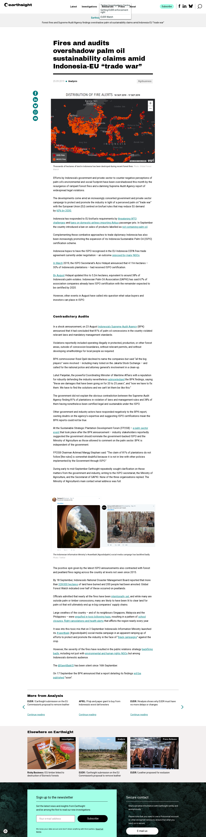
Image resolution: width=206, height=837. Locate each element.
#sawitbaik (63, 633)
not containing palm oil (134, 226)
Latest (73, 7)
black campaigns (127, 637)
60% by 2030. (64, 210)
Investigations (89, 7)
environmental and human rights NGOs (106, 653)
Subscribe (167, 6)
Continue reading (36, 714)
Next (182, 707)
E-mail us (142, 830)
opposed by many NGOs (126, 255)
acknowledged (116, 379)
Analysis (72, 81)
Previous (24, 707)
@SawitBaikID (66, 665)
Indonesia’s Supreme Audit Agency (117, 326)
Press (121, 7)
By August (59, 275)
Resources (107, 7)
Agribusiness (144, 81)
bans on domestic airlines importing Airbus (95, 222)
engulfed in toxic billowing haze (93, 616)
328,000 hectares (68, 584)
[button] (6, 831)
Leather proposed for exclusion (150, 772)
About (133, 7)
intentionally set (120, 596)
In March (58, 263)
